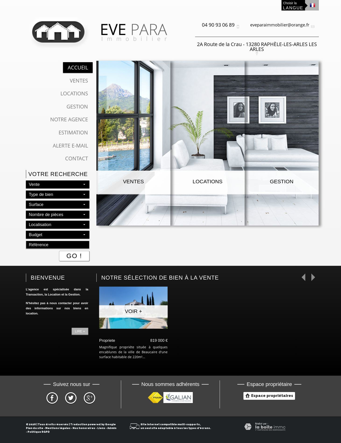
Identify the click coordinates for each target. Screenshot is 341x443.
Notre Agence (69, 119)
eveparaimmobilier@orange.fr (279, 25)
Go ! (74, 255)
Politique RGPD (39, 431)
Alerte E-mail (70, 145)
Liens (101, 428)
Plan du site (34, 428)
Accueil (78, 67)
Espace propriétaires (269, 395)
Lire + (80, 331)
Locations (74, 93)
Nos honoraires (84, 428)
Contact (76, 158)
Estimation (73, 132)
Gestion (77, 106)
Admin (111, 428)
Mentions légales (57, 428)
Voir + (133, 311)
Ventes (79, 80)
